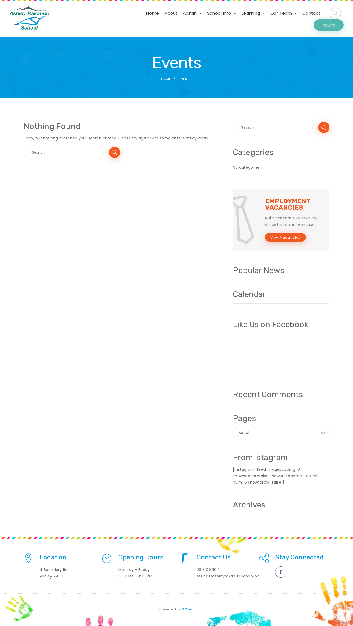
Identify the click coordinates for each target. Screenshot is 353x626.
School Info (185, 19)
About (137, 19)
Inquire (329, 18)
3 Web (188, 609)
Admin (156, 19)
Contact (278, 19)
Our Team (247, 19)
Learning (217, 19)
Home (118, 19)
